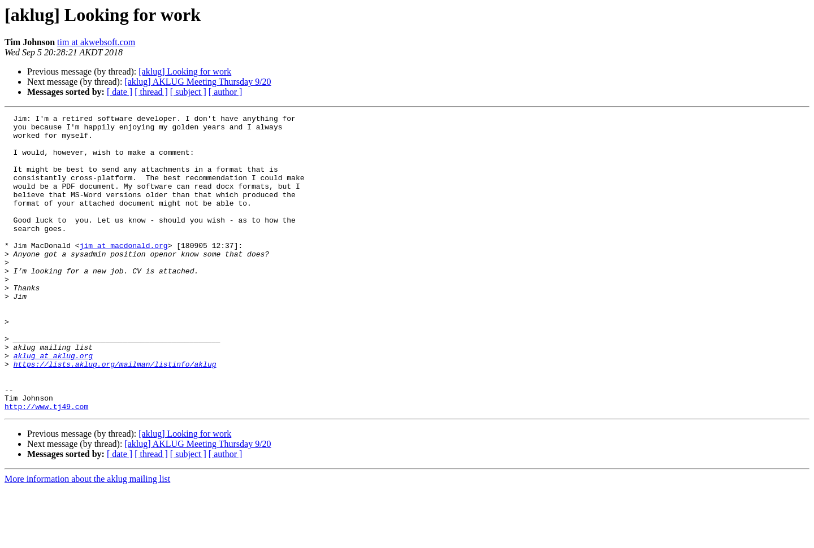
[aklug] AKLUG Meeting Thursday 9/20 (197, 81)
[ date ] (119, 92)
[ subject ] (188, 92)
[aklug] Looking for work (184, 71)
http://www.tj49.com (46, 465)
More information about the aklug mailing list (87, 538)
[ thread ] (151, 92)
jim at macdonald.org (124, 272)
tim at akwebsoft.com (96, 42)
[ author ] (226, 92)
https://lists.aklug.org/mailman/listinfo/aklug (115, 415)
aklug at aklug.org (53, 404)
